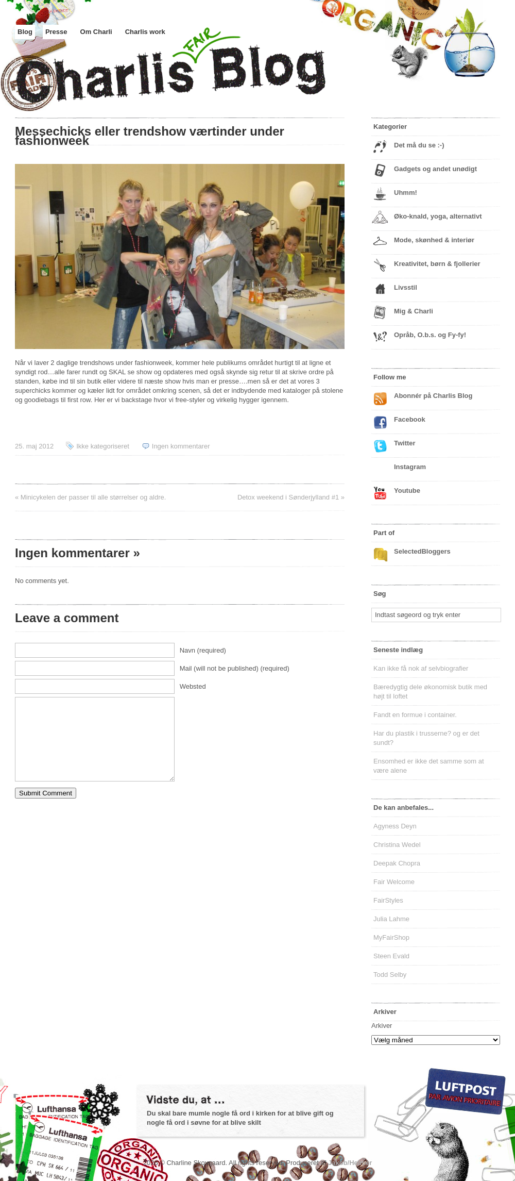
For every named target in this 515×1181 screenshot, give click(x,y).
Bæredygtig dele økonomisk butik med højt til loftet (430, 691)
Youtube (407, 490)
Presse (56, 32)
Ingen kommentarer (181, 446)
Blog (25, 32)
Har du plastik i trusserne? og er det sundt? (426, 737)
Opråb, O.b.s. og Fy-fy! (430, 335)
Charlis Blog (195, 76)
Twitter (405, 443)
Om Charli (96, 32)
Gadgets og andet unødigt (435, 169)
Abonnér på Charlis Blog (433, 396)
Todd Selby (389, 974)
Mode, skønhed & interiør (434, 240)
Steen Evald (391, 956)
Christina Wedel (397, 845)
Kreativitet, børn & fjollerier (437, 264)
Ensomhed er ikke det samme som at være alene (428, 765)
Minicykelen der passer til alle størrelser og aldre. (93, 497)
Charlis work (145, 32)
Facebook (409, 419)
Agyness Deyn (395, 826)
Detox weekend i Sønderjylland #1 (288, 497)
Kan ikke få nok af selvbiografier (420, 668)
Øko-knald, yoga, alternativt (438, 216)
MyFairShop (391, 937)
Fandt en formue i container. (415, 715)
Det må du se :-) (419, 145)
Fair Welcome (394, 882)
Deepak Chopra (396, 863)
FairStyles (388, 900)
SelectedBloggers (422, 551)
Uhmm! (405, 192)
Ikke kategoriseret (102, 446)
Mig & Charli (413, 311)
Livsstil (405, 287)
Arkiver (381, 1025)
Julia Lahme (391, 919)
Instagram (410, 467)
